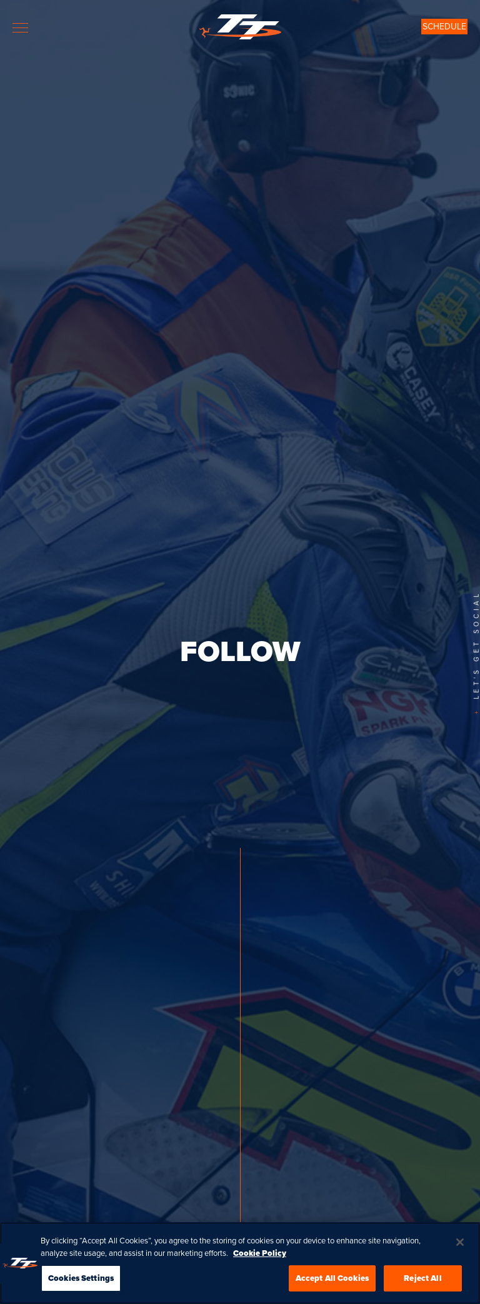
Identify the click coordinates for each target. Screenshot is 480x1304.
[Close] (460, 1254)
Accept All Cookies (332, 1290)
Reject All (422, 1290)
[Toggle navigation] (20, 27)
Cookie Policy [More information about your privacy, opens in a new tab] (259, 1264)
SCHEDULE (444, 26)
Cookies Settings (81, 1290)
